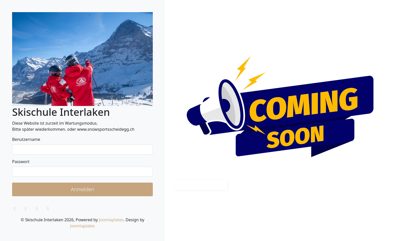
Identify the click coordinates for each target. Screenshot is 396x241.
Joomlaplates (111, 220)
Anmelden (82, 189)
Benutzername (26, 139)
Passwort (21, 161)
